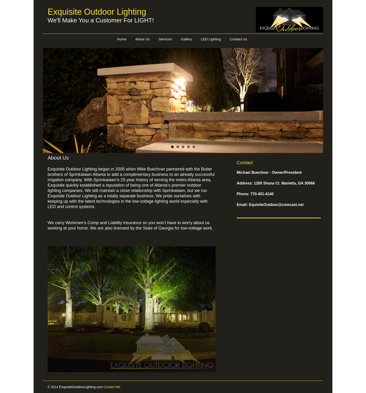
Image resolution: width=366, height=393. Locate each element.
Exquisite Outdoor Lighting (97, 12)
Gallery (186, 39)
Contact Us (238, 39)
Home (122, 39)
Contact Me (112, 387)
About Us (142, 39)
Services (165, 39)
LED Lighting (211, 39)
